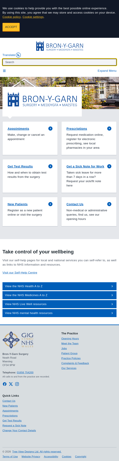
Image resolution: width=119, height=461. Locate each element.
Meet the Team (70, 343)
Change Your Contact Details (19, 430)
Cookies (66, 456)
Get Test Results (12, 420)
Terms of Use (10, 456)
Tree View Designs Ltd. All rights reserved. (37, 451)
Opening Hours (70, 338)
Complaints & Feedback (75, 363)
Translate (11, 55)
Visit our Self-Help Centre (19, 272)
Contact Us (8, 401)
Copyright (80, 456)
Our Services (68, 368)
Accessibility (51, 456)
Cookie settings (33, 17)
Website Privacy (31, 456)
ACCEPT (11, 27)
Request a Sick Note (14, 425)
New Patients (10, 406)
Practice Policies (71, 358)
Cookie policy (11, 17)
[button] (30, 138)
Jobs (64, 348)
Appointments (10, 410)
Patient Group (69, 353)
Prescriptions (10, 415)
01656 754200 (25, 372)
